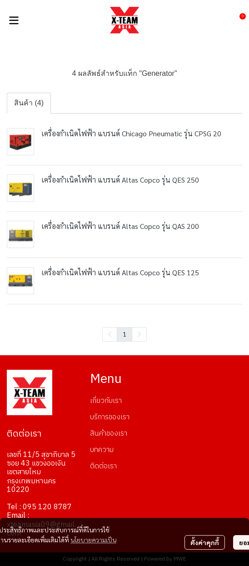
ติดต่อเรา (103, 466)
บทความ (102, 450)
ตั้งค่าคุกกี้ (204, 542)
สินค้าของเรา (108, 433)
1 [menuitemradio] (124, 334)
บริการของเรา (109, 417)
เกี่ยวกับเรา (106, 401)
